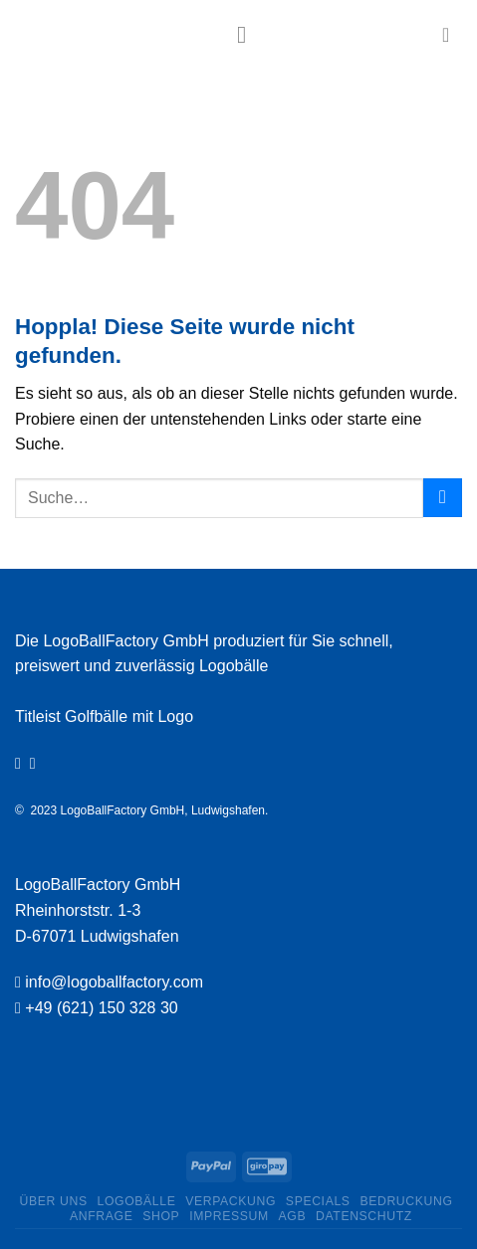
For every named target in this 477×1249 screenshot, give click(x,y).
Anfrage (101, 1216)
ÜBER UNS (54, 1201)
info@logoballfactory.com (114, 982)
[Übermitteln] (442, 497)
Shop (160, 1216)
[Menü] (249, 34)
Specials (318, 1201)
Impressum (229, 1216)
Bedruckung (405, 1201)
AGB (293, 1216)
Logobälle (136, 1201)
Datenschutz (364, 1216)
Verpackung (230, 1201)
